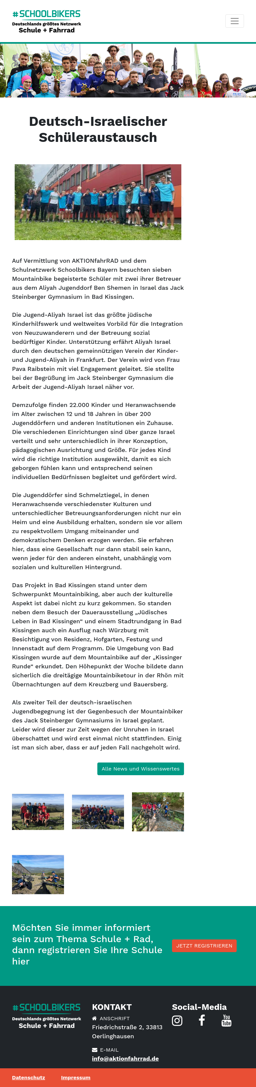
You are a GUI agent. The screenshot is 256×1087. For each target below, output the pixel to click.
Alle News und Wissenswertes (141, 769)
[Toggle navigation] (234, 21)
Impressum (75, 1077)
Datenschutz (28, 1077)
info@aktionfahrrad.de (125, 1058)
